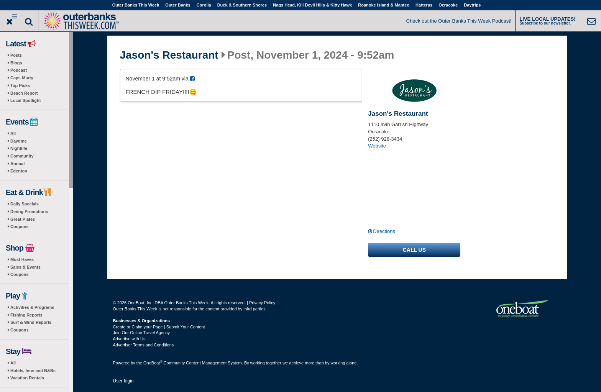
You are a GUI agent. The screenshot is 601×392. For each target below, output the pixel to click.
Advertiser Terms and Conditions (143, 345)
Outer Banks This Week (135, 5)
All (13, 133)
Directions (384, 231)
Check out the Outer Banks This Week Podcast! (459, 21)
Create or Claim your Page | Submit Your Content (159, 327)
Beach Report (24, 93)
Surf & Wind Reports (30, 322)
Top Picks (20, 85)
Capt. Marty (21, 77)
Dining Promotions (29, 211)
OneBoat (153, 363)
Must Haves (22, 259)
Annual (17, 163)
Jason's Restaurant (169, 55)
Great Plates (22, 219)
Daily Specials (24, 204)
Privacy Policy (262, 302)
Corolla (204, 5)
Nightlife (18, 148)
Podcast (18, 70)
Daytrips (472, 5)
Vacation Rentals (27, 378)
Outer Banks (177, 5)
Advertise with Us (129, 338)
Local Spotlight (25, 100)
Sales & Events (25, 267)
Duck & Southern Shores (242, 5)
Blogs (16, 63)
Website (377, 146)
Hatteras (423, 5)
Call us (414, 250)
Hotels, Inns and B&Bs (33, 370)
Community (22, 156)
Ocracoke (448, 5)
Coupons (19, 226)
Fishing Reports (26, 315)
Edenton (18, 171)
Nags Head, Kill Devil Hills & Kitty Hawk (312, 5)
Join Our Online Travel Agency (141, 332)
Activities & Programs (32, 307)
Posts (16, 55)
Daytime (18, 141)
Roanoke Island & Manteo (383, 5)
